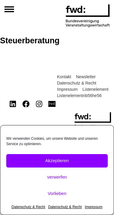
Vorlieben (57, 193)
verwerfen (57, 176)
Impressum (93, 207)
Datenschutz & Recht (28, 207)
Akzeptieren (57, 160)
